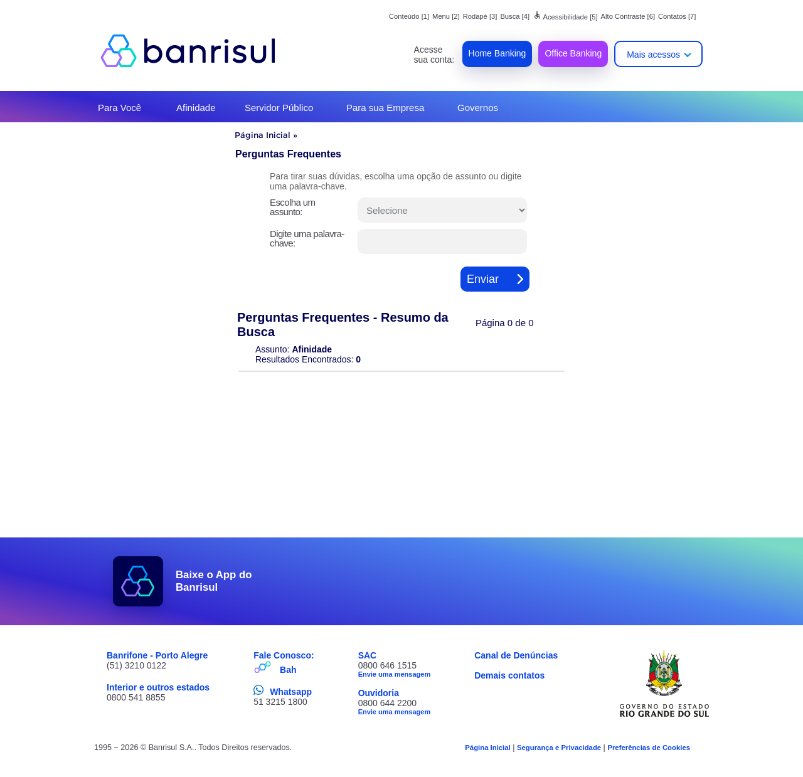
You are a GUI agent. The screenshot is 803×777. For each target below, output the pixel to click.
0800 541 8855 (136, 697)
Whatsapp (291, 692)
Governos (477, 107)
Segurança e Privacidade (559, 747)
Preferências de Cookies (648, 747)
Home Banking (497, 53)
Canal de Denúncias (516, 655)
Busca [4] (514, 16)
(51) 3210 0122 (136, 665)
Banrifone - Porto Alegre (157, 655)
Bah (288, 670)
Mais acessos (653, 55)
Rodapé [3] (480, 16)
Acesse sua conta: (434, 55)
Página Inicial (262, 135)
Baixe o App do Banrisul (214, 581)
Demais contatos (509, 675)
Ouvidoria (378, 693)
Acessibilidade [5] (565, 17)
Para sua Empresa (385, 107)
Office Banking (573, 53)
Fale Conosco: (283, 655)
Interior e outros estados (158, 687)
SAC (367, 655)
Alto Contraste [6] (628, 16)
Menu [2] (446, 16)
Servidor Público (279, 107)
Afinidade (196, 107)
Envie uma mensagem (394, 674)
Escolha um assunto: (292, 207)
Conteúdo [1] (409, 16)
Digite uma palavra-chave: (307, 238)
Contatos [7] (677, 16)
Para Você (119, 107)
